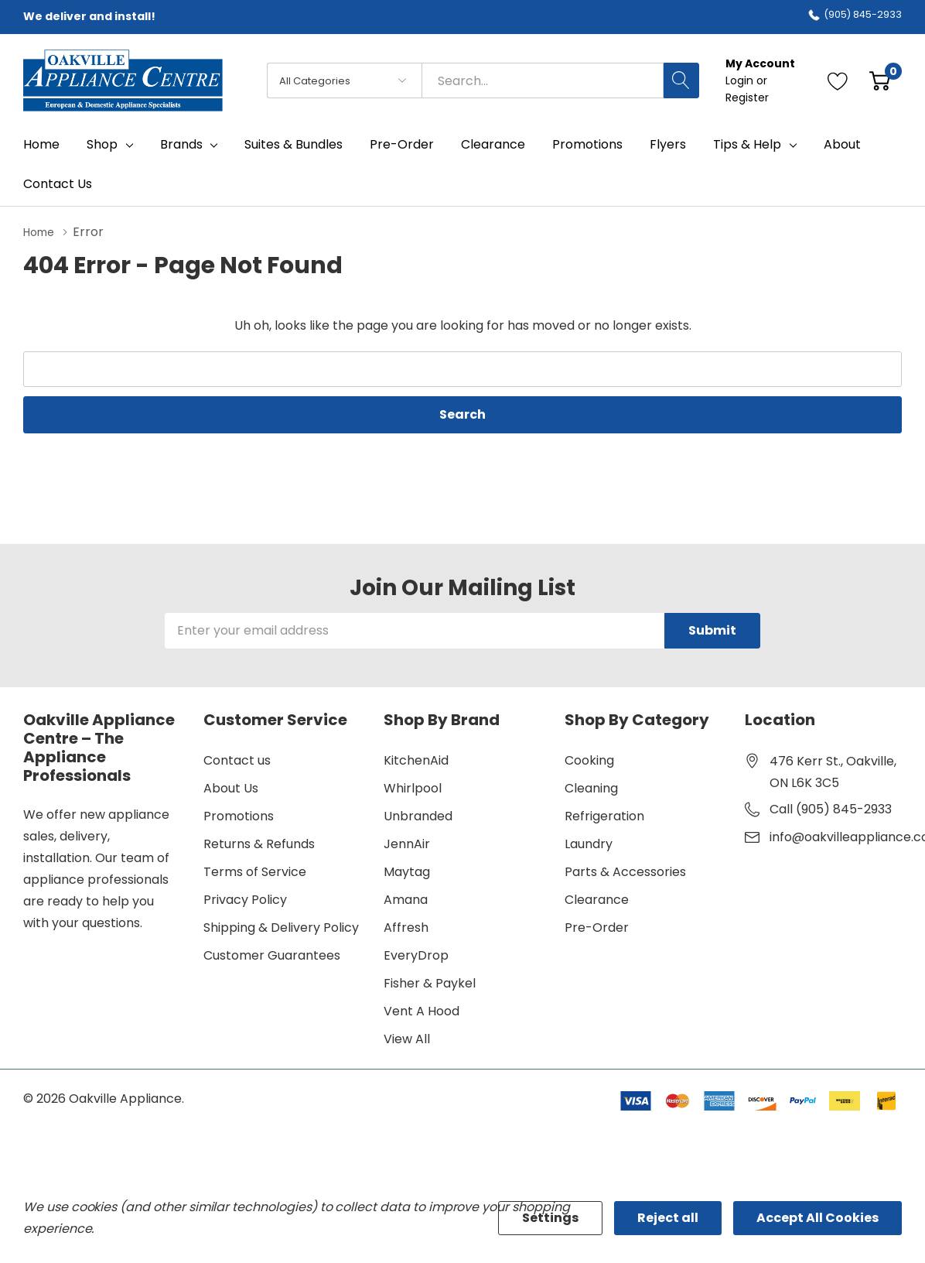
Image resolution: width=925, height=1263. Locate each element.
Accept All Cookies (817, 1218)
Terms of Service (254, 871)
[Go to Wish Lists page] (838, 80)
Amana (406, 899)
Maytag (407, 871)
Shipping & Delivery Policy (281, 927)
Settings (550, 1218)
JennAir (407, 843)
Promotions (238, 815)
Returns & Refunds (259, 843)
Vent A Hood (421, 1010)
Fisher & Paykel (430, 982)
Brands (181, 145)
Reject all (667, 1218)
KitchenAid (416, 759)
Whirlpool (413, 787)
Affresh (406, 927)
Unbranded (418, 815)
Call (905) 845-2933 (831, 808)
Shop (102, 145)
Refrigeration (604, 815)
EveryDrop (416, 955)
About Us (230, 787)
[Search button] (681, 80)
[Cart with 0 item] (879, 80)
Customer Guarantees (271, 955)
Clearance (597, 899)
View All (407, 1038)
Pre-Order (597, 927)
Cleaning (591, 787)
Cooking (589, 759)
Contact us (237, 759)
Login (740, 80)
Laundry (589, 843)
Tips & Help (747, 145)
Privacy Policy (245, 899)
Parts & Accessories (625, 871)
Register (747, 97)
